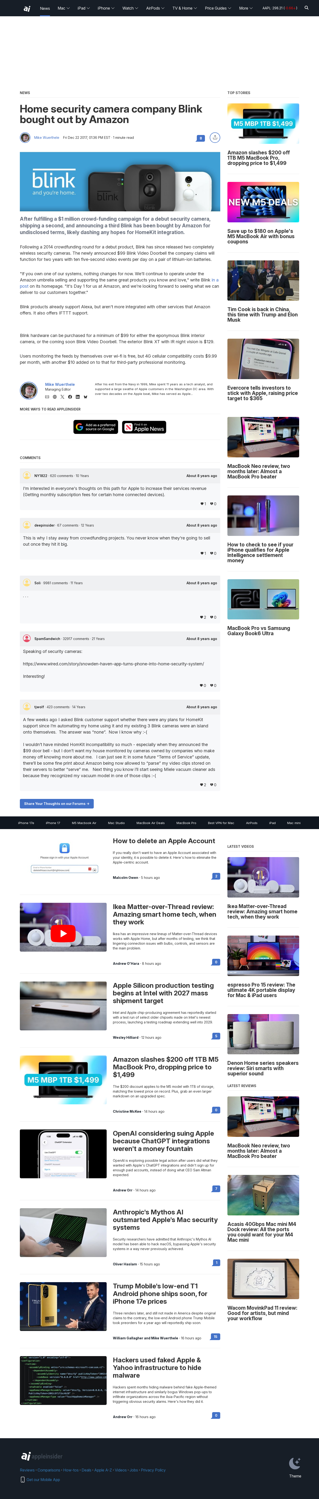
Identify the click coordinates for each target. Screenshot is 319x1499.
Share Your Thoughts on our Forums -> (56, 804)
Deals (86, 1470)
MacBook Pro (186, 823)
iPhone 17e (26, 823)
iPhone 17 (53, 823)
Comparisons (49, 1470)
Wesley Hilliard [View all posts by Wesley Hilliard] (125, 1037)
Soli (38, 583)
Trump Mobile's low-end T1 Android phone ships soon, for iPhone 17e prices (160, 1293)
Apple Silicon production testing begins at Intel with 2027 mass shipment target (163, 993)
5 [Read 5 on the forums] (216, 1036)
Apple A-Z (103, 1470)
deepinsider (44, 525)
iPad (84, 8)
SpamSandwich (47, 639)
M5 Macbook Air (84, 823)
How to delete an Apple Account (164, 841)
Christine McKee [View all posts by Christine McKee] (127, 1111)
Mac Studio (116, 823)
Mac (64, 8)
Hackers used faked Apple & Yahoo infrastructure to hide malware (157, 1367)
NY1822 (41, 476)
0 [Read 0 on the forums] (216, 962)
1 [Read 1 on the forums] (216, 1263)
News (45, 8)
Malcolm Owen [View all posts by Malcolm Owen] (125, 878)
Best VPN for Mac (221, 823)
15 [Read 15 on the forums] (215, 1337)
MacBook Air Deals (151, 823)
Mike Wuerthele (46, 138)
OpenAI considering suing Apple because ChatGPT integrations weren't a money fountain (163, 1141)
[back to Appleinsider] (27, 9)
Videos (121, 1470)
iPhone (106, 8)
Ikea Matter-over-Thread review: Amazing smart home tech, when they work (164, 914)
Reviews (27, 1470)
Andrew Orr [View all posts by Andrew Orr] (122, 1190)
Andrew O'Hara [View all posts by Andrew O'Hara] (126, 964)
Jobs (134, 1470)
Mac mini (294, 823)
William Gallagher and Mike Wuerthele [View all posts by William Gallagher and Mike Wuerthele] (145, 1338)
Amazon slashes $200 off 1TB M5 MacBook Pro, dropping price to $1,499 (166, 1067)
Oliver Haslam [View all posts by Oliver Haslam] (125, 1264)
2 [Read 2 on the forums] (216, 876)
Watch (130, 8)
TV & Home (184, 8)
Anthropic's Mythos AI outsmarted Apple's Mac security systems (165, 1219)
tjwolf (39, 707)
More (246, 8)
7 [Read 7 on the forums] (216, 1189)
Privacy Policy (153, 1470)
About (202, 476)
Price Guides (218, 8)
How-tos (71, 1470)
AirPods (155, 8)
